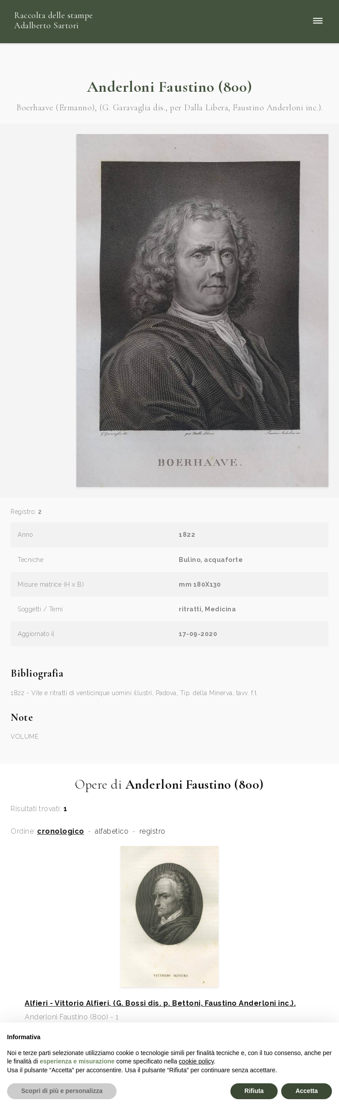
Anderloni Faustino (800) (169, 86)
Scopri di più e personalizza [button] (61, 1090)
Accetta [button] (306, 1090)
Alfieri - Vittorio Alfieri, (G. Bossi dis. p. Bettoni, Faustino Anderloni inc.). (160, 1003)
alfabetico (111, 831)
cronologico (60, 831)
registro (152, 831)
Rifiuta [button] (254, 1090)
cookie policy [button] (196, 1061)
